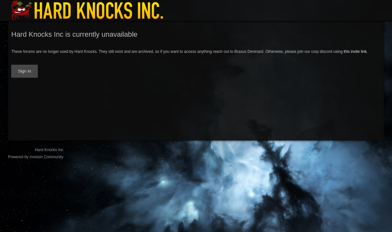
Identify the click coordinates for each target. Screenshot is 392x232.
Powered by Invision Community (35, 157)
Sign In (24, 71)
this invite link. (356, 51)
